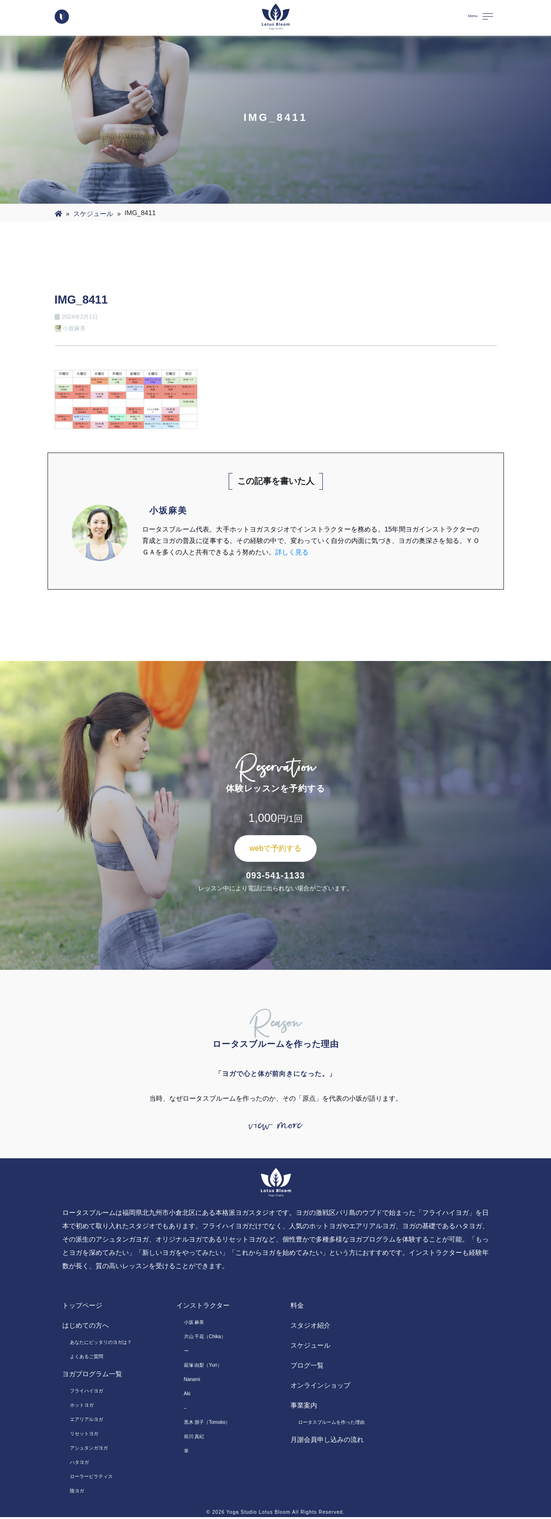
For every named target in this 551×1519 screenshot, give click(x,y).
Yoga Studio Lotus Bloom (258, 1514)
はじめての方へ (85, 1327)
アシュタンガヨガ (89, 1449)
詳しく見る (292, 552)
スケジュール (93, 213)
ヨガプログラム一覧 (92, 1376)
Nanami (192, 1381)
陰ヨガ (77, 1492)
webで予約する (275, 848)
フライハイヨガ (86, 1392)
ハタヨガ (79, 1464)
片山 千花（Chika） (205, 1338)
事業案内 (303, 1407)
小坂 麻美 (194, 1324)
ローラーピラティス (91, 1478)
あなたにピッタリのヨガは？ (101, 1344)
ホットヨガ (82, 1407)
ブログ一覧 (307, 1367)
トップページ (82, 1307)
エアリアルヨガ (86, 1421)
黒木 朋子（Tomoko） (207, 1424)
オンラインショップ (320, 1387)
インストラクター (203, 1307)
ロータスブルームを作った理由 (331, 1424)
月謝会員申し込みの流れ (327, 1441)
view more (275, 1126)
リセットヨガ (84, 1435)
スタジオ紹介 (310, 1327)
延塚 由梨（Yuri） (203, 1367)
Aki (187, 1395)
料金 (297, 1307)
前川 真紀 (194, 1438)
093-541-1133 (275, 875)
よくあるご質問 (86, 1358)
